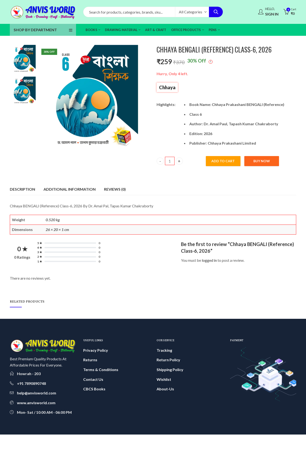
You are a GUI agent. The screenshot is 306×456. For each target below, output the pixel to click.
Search (216, 12)
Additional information (70, 189)
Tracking (164, 350)
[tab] (22, 189)
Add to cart (223, 161)
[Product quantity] (170, 161)
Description (22, 189)
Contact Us (93, 379)
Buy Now (261, 161)
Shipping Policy (170, 369)
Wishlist (164, 379)
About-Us (165, 389)
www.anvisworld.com (36, 402)
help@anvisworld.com (36, 393)
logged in (209, 260)
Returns (90, 359)
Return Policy (168, 359)
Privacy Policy (95, 350)
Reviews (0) (115, 189)
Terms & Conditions (100, 369)
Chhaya (167, 87)
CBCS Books (94, 389)
